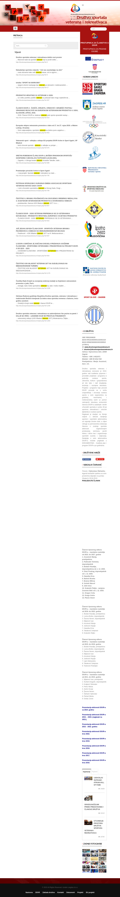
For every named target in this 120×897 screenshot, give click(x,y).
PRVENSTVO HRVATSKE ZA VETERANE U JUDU (34, 95)
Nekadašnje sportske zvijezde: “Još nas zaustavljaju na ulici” (39, 70)
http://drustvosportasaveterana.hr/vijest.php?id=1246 (33, 306)
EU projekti (90, 892)
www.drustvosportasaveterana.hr (97, 347)
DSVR (37, 892)
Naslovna (29, 892)
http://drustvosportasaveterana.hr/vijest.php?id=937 (32, 236)
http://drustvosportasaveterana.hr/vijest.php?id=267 (32, 100)
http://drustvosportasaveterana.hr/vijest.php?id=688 (32, 163)
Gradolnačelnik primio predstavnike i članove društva (94, 807)
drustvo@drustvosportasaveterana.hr (83, 14)
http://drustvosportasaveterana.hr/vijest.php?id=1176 (33, 273)
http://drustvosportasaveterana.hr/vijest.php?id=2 (32, 62)
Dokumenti (70, 892)
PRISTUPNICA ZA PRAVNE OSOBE (94, 50)
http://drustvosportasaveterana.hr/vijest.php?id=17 (32, 87)
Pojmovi (95, 772)
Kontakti (60, 892)
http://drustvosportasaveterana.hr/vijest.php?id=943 (32, 255)
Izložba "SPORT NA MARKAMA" (28, 83)
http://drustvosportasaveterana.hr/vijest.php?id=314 (32, 117)
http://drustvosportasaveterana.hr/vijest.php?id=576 (32, 148)
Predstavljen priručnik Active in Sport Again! (33, 171)
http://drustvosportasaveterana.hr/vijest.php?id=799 (32, 190)
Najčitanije (86, 772)
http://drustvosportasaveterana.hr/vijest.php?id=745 (32, 175)
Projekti (80, 892)
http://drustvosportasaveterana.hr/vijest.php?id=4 (32, 75)
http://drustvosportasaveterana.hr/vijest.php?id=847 (32, 205)
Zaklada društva (48, 892)
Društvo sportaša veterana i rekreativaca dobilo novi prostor (39, 57)
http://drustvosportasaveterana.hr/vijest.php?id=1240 (33, 288)
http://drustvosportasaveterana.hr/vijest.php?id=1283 (33, 321)
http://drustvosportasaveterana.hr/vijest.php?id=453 (32, 133)
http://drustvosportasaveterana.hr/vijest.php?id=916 (32, 221)
